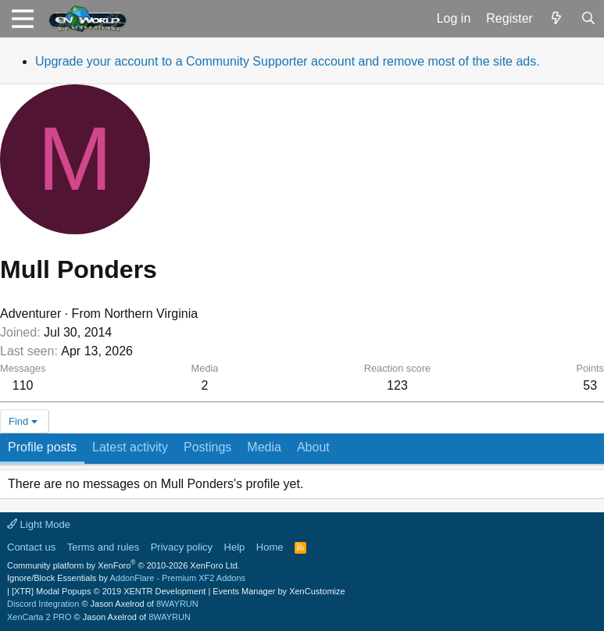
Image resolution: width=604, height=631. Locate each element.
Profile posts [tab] (42, 447)
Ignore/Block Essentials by (126, 578)
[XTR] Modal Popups (109, 591)
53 (590, 385)
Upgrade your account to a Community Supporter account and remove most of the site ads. (287, 61)
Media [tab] (264, 447)
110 (23, 385)
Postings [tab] (207, 447)
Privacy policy (182, 547)
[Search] (588, 18)
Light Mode (38, 524)
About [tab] (313, 447)
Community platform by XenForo (123, 565)
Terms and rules (103, 547)
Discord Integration (43, 603)
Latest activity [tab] (130, 447)
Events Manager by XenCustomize (279, 591)
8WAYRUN (177, 603)
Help (234, 547)
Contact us (31, 547)
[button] (22, 18)
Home (270, 547)
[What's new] (557, 18)
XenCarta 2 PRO (39, 617)
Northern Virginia (151, 313)
